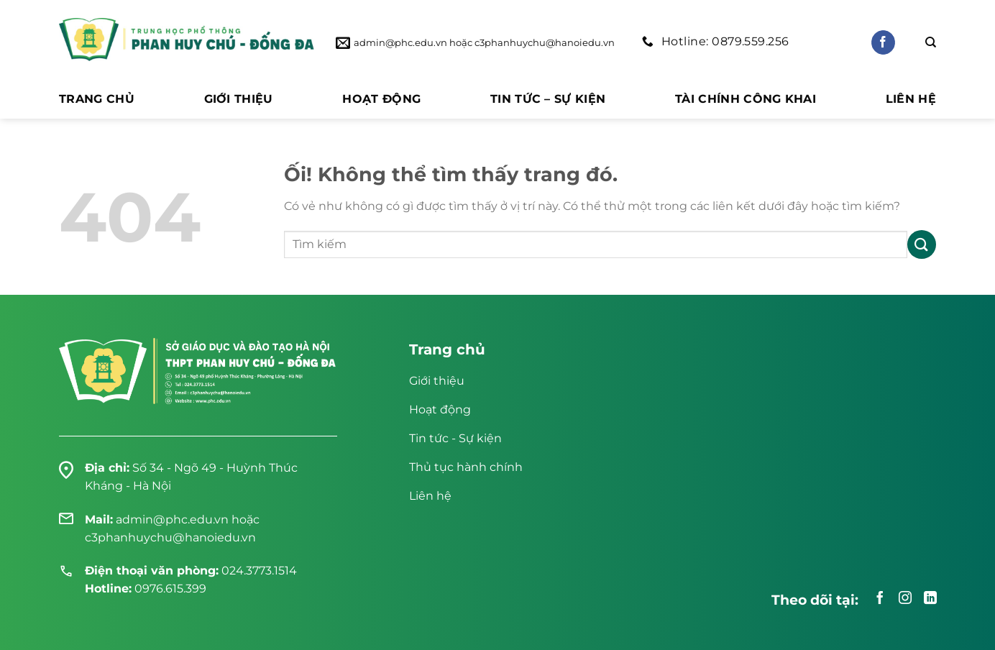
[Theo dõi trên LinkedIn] (930, 599)
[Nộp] (921, 244)
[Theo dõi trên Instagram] (905, 599)
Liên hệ (911, 99)
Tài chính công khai (745, 99)
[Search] (930, 42)
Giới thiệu (238, 99)
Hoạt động (381, 99)
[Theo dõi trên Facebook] (883, 42)
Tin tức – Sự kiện (547, 99)
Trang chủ (96, 99)
